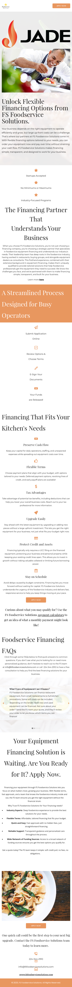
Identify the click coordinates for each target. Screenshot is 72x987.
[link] (36, 21)
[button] (3, 703)
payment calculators (51, 615)
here (41, 280)
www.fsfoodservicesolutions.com (36, 974)
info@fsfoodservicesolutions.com (20, 667)
